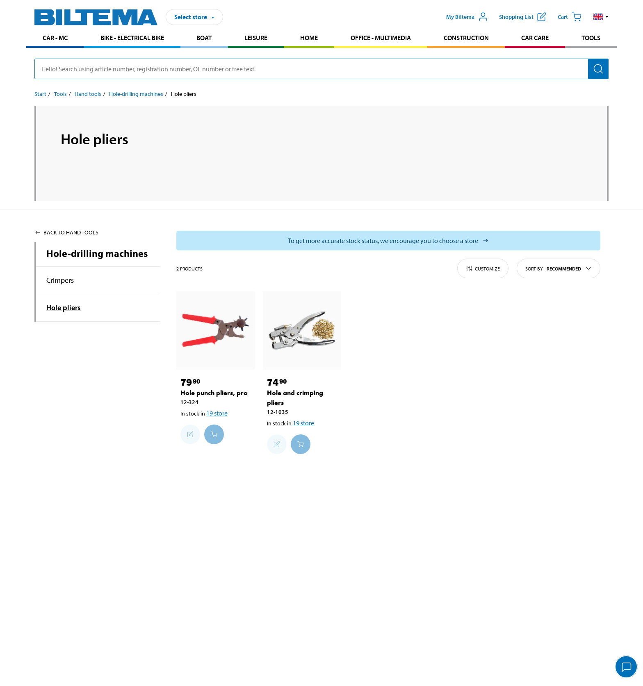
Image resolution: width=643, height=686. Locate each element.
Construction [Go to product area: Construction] (466, 38)
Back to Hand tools (66, 232)
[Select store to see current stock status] (388, 240)
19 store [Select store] (217, 413)
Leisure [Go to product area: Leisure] (255, 38)
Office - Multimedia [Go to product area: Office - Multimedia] (381, 38)
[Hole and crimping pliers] (302, 330)
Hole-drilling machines (97, 253)
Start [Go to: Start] (40, 94)
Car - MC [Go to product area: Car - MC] (55, 38)
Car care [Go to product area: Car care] (535, 38)
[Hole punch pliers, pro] (215, 330)
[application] (626, 667)
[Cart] (569, 17)
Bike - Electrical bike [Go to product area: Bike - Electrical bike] (132, 38)
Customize (483, 268)
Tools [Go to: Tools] (60, 94)
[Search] (598, 69)
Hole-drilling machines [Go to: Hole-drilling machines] (136, 94)
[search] (321, 69)
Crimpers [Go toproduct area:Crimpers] (60, 280)
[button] (601, 17)
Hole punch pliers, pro (214, 392)
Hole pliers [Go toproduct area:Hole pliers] (63, 307)
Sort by (558, 268)
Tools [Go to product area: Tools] (590, 38)
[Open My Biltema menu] (467, 17)
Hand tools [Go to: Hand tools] (88, 94)
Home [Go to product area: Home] (309, 38)
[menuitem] (55, 39)
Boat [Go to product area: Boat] (204, 38)
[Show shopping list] (522, 17)
